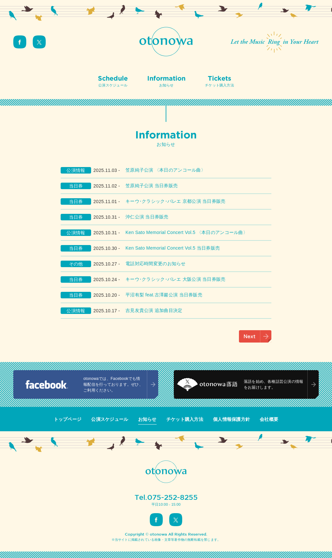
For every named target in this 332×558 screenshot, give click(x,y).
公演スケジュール (109, 419)
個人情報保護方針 (231, 419)
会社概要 (269, 419)
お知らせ (147, 419)
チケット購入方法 (184, 419)
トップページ (68, 419)
